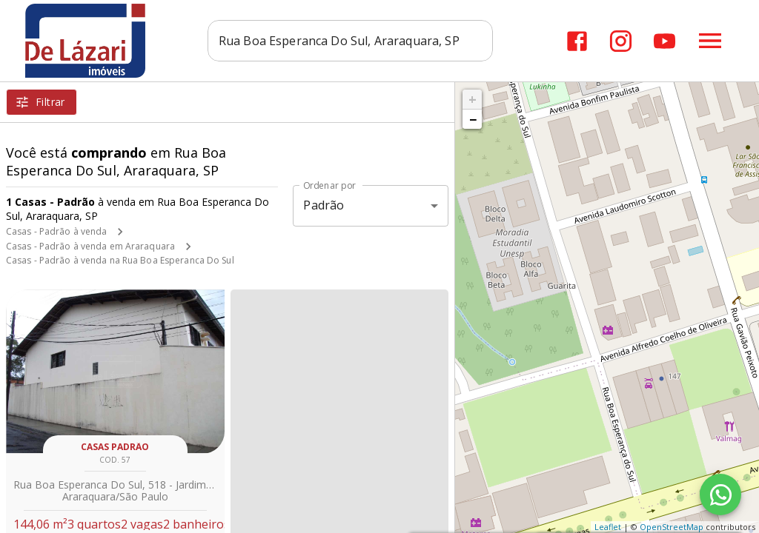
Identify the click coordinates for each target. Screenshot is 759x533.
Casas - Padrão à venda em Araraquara (90, 246)
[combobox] (350, 40)
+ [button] (472, 99)
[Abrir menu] (710, 40)
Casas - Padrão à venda (56, 231)
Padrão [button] (323, 205)
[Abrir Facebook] (577, 41)
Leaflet (607, 526)
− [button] (473, 119)
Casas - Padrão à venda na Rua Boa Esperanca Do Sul (120, 260)
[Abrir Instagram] (621, 41)
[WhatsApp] (720, 494)
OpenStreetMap (671, 526)
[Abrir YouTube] (664, 41)
